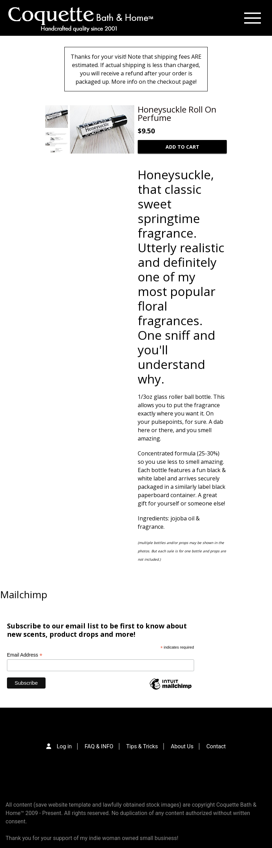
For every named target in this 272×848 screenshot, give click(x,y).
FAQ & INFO (99, 746)
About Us (182, 746)
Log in (64, 746)
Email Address (24, 655)
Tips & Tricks (142, 746)
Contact (216, 746)
